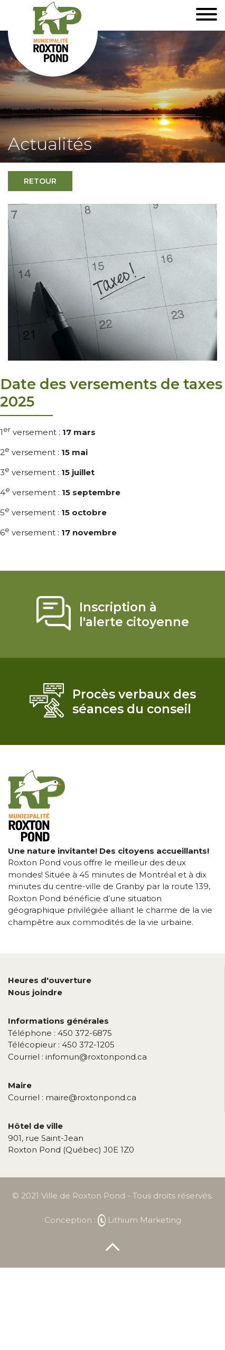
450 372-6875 (60, 1033)
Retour (40, 181)
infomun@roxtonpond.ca (77, 1057)
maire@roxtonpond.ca (72, 1097)
